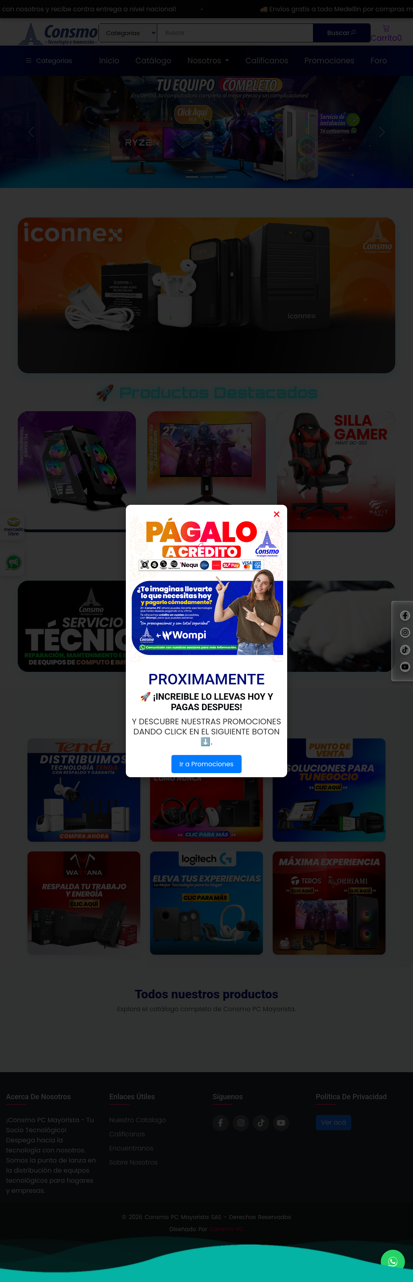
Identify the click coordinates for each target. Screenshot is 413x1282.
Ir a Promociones (206, 764)
